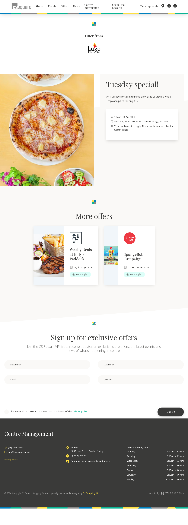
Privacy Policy (10, 459)
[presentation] (27, 396)
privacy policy (80, 412)
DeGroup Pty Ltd (91, 493)
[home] (21, 6)
